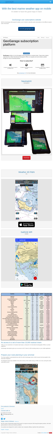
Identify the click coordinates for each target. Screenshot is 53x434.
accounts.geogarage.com (26, 29)
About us (17, 421)
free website (44, 432)
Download (26, 157)
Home (2, 408)
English (2, 429)
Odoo (50, 432)
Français (7, 429)
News (2, 415)
